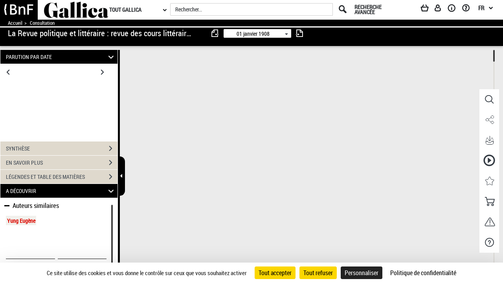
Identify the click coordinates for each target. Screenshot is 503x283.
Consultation (42, 23)
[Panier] (428, 9)
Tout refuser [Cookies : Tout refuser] (318, 272)
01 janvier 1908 (253, 33)
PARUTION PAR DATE (61, 57)
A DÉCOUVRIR (61, 191)
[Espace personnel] (441, 9)
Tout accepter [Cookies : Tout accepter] (275, 272)
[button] (489, 99)
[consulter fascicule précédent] (215, 33)
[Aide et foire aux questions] (468, 9)
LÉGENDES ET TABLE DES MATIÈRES (61, 176)
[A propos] (454, 9)
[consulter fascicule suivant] (299, 33)
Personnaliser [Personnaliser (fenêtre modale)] (361, 272)
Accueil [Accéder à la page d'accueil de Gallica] (15, 23)
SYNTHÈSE (61, 148)
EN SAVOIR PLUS (61, 162)
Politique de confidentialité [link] (423, 272)
